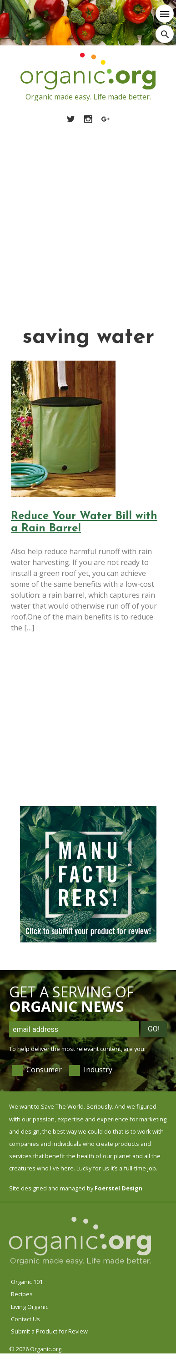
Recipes (22, 1294)
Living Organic (29, 1307)
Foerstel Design (118, 1188)
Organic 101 (27, 1282)
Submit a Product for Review (49, 1331)
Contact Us (25, 1319)
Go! (154, 1029)
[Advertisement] (85, 214)
